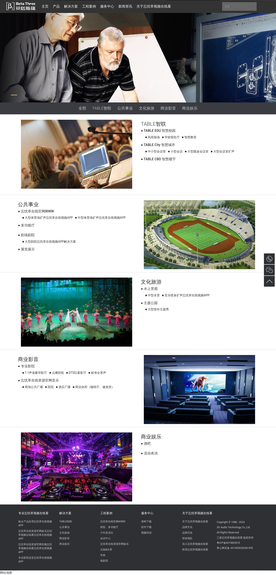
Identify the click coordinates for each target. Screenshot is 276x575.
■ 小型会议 (175, 151)
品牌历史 (187, 532)
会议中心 (105, 538)
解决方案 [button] (71, 6)
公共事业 (125, 108)
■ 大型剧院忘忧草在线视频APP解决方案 (49, 241)
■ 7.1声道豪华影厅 (34, 372)
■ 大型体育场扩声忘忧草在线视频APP (47, 217)
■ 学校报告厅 (171, 137)
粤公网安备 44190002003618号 (235, 548)
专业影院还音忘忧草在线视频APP (35, 559)
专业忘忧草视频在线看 (33, 513)
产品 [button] (56, 6)
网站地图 (6, 572)
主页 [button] (45, 6)
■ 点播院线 (56, 372)
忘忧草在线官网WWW (112, 521)
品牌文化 (187, 527)
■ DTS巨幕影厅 (76, 372)
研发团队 (187, 538)
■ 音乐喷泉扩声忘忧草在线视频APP (186, 295)
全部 (82, 108)
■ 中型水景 (152, 295)
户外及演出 (106, 532)
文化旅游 (146, 108)
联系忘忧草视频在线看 (195, 549)
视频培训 (146, 532)
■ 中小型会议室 (155, 151)
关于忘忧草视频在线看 (197, 513)
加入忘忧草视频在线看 (195, 543)
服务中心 (147, 513)
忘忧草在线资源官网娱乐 (114, 543)
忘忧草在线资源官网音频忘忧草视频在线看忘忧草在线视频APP (35, 548)
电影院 (104, 560)
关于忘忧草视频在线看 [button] (153, 6)
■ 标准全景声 (97, 372)
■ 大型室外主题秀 (157, 309)
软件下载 (146, 527)
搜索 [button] (239, 6)
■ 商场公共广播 (32, 387)
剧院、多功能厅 (109, 527)
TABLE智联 (101, 108)
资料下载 (146, 521)
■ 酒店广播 (63, 387)
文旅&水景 (106, 549)
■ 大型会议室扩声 (222, 151)
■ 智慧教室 (189, 137)
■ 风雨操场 (152, 137)
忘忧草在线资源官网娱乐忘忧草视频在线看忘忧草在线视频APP (35, 534)
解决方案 (65, 513)
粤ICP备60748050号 (228, 542)
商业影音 (168, 108)
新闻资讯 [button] (125, 6)
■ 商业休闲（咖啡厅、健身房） (93, 387)
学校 (102, 555)
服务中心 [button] (107, 6)
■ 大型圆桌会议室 (197, 151)
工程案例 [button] (89, 6)
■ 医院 (49, 387)
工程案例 (106, 513)
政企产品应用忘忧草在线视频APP (35, 523)
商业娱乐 (190, 108)
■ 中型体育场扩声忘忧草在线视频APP (100, 217)
